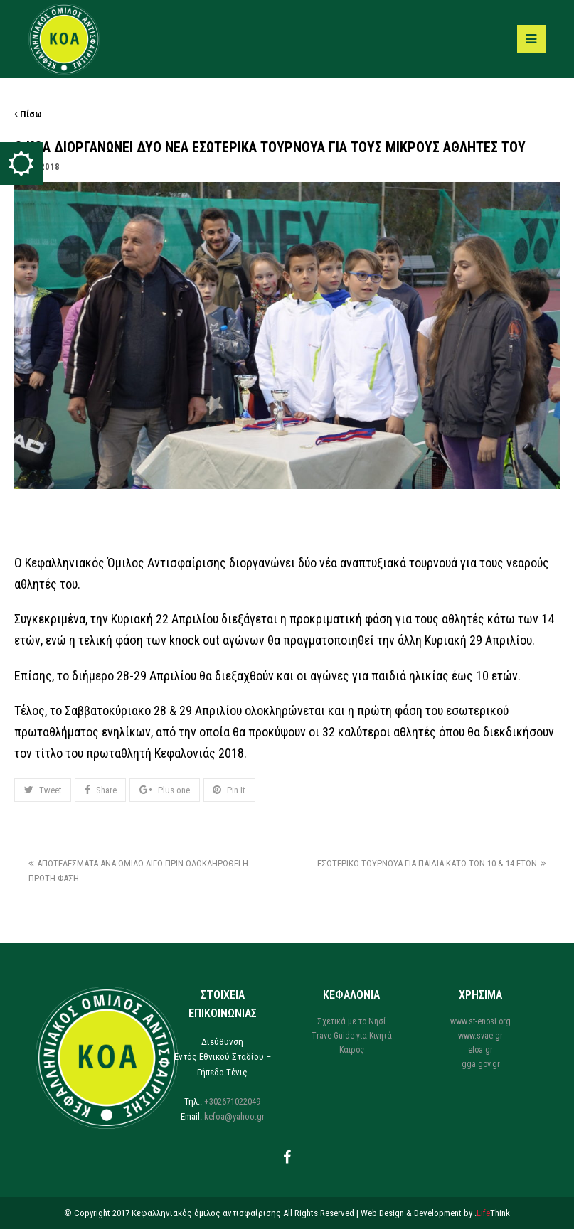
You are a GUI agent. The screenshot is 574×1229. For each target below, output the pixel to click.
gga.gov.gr (481, 1064)
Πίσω (28, 114)
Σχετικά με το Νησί (351, 1021)
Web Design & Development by (435, 1213)
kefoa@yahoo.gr (234, 1116)
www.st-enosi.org (480, 1021)
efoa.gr (480, 1050)
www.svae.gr (480, 1036)
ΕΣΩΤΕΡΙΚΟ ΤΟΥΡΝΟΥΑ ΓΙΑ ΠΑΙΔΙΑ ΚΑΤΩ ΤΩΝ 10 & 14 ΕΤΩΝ (431, 863)
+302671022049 (232, 1101)
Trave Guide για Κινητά (352, 1036)
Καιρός (351, 1050)
